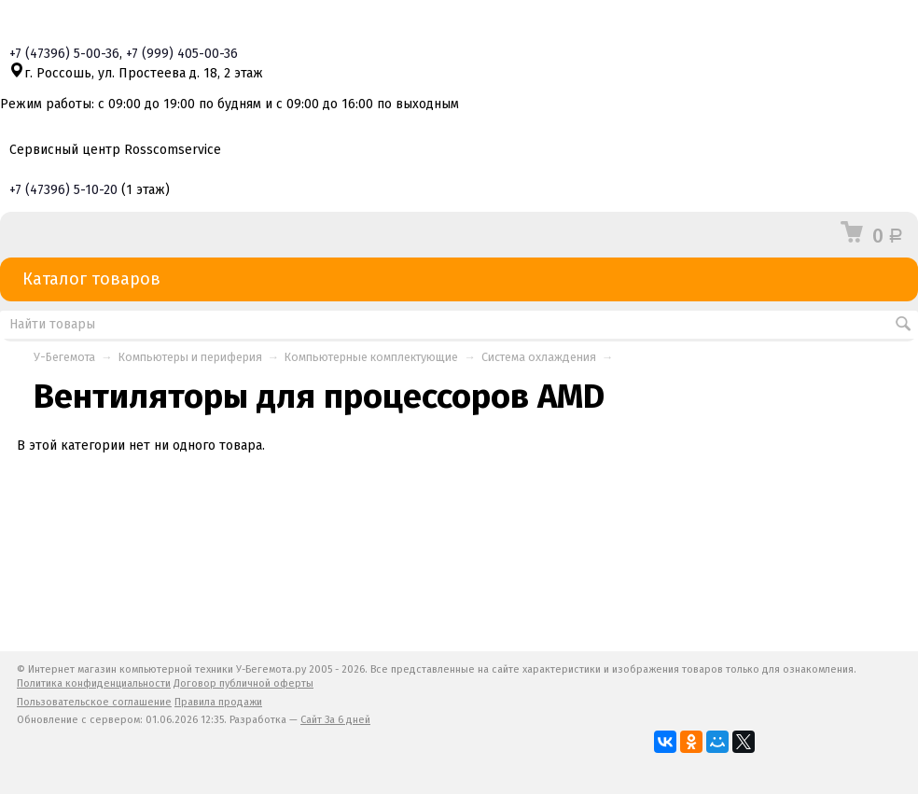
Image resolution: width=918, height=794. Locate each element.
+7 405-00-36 (182, 54)
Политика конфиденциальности (94, 683)
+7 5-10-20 (63, 190)
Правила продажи (218, 702)
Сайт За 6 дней (335, 720)
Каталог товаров (459, 279)
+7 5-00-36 (64, 54)
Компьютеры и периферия (190, 357)
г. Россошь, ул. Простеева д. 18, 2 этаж (136, 73)
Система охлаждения (538, 357)
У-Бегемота (64, 357)
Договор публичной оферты (243, 683)
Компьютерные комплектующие (371, 357)
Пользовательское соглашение (94, 702)
